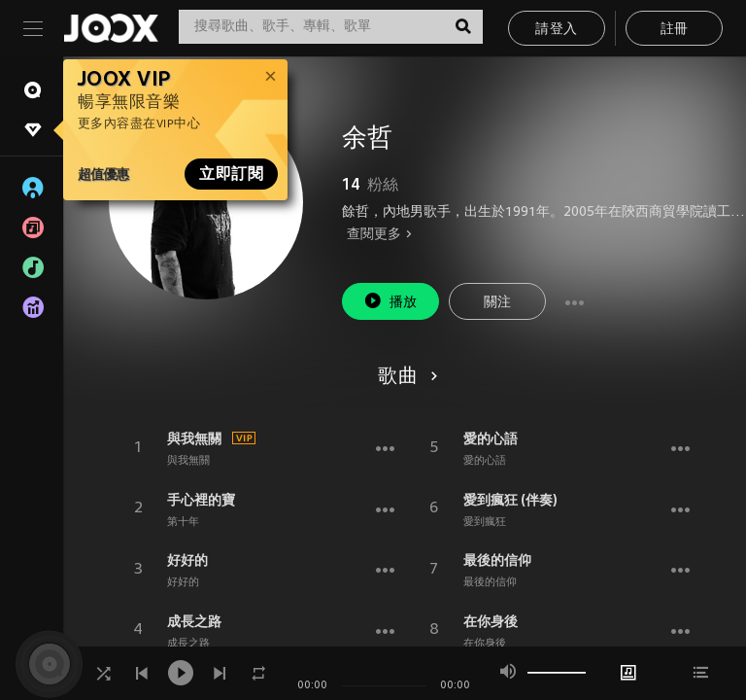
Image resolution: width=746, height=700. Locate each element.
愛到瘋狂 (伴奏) (510, 500)
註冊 (675, 29)
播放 (390, 301)
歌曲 (404, 377)
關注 (498, 303)
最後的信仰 (497, 560)
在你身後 (490, 621)
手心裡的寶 (201, 500)
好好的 (187, 560)
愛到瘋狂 (484, 522)
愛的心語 (490, 438)
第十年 (183, 522)
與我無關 (194, 438)
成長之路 (194, 621)
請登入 (556, 29)
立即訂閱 (231, 174)
